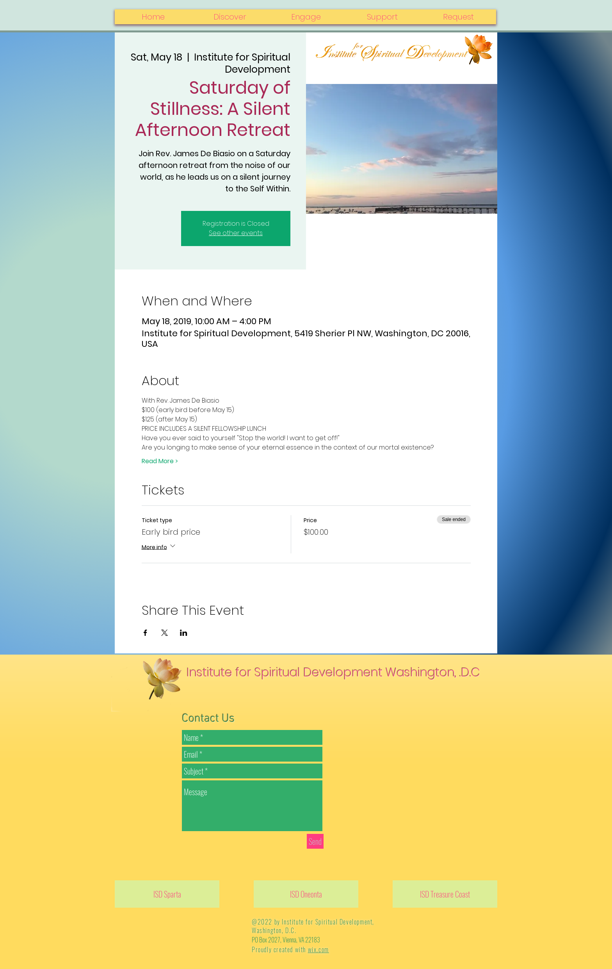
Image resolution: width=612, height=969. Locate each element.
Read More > (160, 461)
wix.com (318, 949)
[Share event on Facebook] (145, 633)
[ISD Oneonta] (306, 894)
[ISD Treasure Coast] (445, 894)
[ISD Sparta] (167, 894)
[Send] (315, 841)
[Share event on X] (164, 633)
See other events (236, 232)
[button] (458, 16)
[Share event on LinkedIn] (183, 633)
